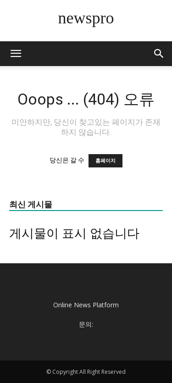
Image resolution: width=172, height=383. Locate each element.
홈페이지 (105, 161)
